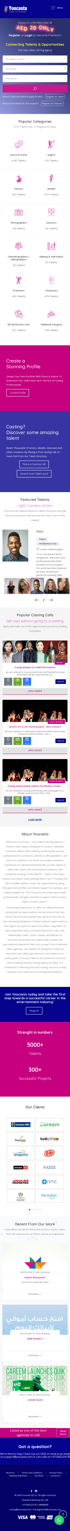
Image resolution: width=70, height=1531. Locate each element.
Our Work (39, 1475)
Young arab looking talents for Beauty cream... (35, 785)
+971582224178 (60, 1457)
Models (60, 662)
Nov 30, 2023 (26, 1333)
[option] (35, 560)
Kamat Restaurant (35, 1277)
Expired (60, 681)
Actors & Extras (56, 722)
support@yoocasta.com (18, 1457)
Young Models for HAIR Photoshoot (35, 667)
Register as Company (52, 103)
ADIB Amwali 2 (35, 1338)
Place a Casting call (34, 464)
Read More (35, 1294)
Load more (35, 819)
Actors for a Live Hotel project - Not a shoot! (35, 726)
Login (28, 35)
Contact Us (55, 1475)
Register (14, 35)
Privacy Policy (55, 1472)
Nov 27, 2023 (26, 1395)
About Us (10, 1472)
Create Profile (18, 392)
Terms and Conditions (32, 1472)
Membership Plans (19, 1475)
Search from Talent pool (34, 473)
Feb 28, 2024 (26, 1272)
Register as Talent (55, 96)
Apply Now (35, 691)
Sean (39, 531)
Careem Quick (35, 1399)
